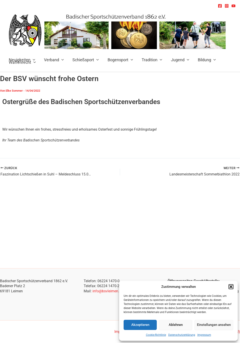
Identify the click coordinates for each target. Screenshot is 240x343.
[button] (231, 286)
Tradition (149, 60)
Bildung (203, 60)
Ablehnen (176, 325)
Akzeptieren (140, 325)
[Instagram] (227, 6)
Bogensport (118, 60)
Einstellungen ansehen (214, 325)
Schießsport (84, 60)
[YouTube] (233, 6)
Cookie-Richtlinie (156, 334)
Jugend (177, 60)
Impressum (204, 334)
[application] (60, 60)
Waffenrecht (22, 62)
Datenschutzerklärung (181, 334)
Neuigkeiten (22, 60)
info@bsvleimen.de (107, 291)
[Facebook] (220, 6)
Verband (53, 60)
